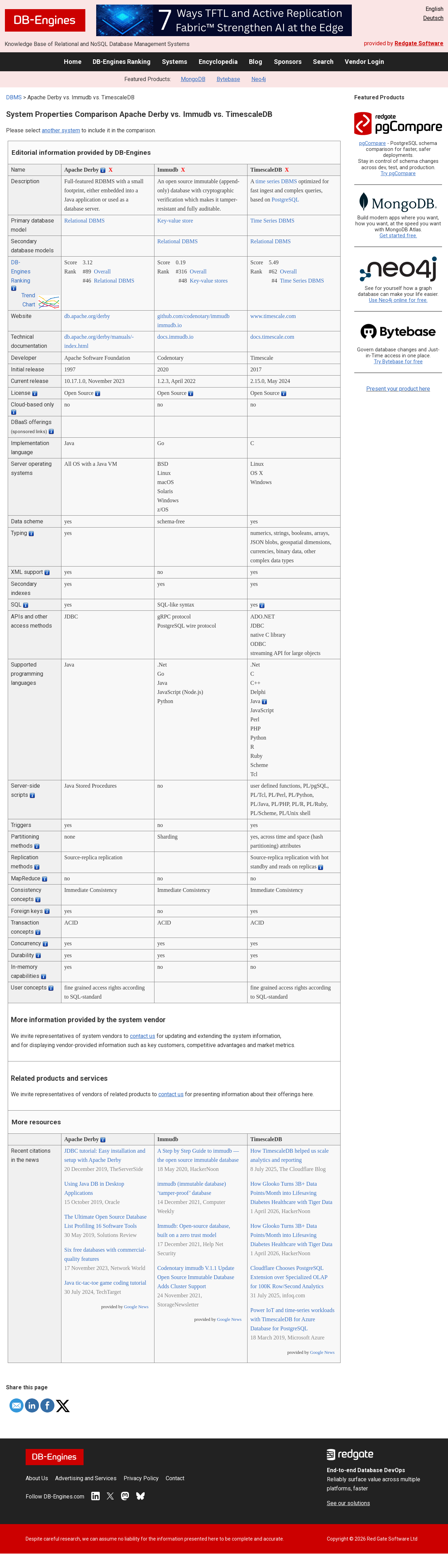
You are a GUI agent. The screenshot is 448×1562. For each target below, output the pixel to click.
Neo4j (258, 79)
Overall (102, 271)
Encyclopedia (218, 61)
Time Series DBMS (272, 221)
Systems (174, 61)
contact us (142, 1036)
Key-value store (175, 221)
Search (323, 61)
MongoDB (193, 79)
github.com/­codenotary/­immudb (193, 316)
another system (61, 130)
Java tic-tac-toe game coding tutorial (105, 1283)
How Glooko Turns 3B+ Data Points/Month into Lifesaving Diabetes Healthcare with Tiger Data (291, 1193)
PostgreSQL (285, 200)
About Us (37, 1478)
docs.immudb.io (175, 337)
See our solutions (348, 1503)
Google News (136, 1306)
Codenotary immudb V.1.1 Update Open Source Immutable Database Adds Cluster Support (195, 1277)
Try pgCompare (398, 174)
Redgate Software (419, 43)
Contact (175, 1478)
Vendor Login (364, 61)
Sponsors (288, 61)
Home (72, 61)
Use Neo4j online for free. (398, 300)
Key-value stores (209, 281)
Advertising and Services (86, 1478)
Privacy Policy (141, 1478)
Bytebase (228, 79)
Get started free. (398, 236)
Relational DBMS (84, 221)
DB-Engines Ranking (122, 61)
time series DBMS (276, 181)
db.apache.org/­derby (87, 316)
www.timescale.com (273, 316)
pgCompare (372, 143)
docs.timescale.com (272, 337)
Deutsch (433, 18)
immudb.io (169, 325)
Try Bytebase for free (398, 362)
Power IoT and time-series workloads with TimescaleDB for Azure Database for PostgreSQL (292, 1319)
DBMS (14, 97)
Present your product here (398, 388)
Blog (255, 61)
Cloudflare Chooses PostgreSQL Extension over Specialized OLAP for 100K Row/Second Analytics (288, 1277)
